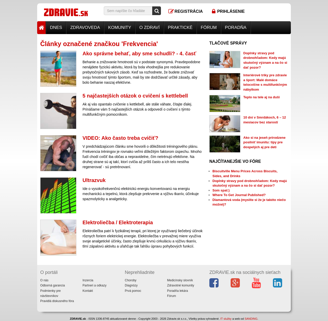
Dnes (56, 27)
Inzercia (88, 280)
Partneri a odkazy (94, 285)
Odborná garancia (52, 285)
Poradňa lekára (177, 291)
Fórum (209, 27)
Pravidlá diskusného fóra (57, 301)
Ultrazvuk (94, 180)
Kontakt (88, 291)
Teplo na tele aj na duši (261, 97)
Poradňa (236, 27)
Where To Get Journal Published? (239, 195)
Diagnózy (131, 285)
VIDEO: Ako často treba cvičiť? (120, 138)
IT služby (226, 318)
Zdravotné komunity (180, 285)
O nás (44, 280)
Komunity (119, 27)
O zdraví (149, 27)
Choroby (130, 280)
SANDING (250, 318)
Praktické (180, 27)
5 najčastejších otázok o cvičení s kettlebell (135, 96)
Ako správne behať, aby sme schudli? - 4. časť (139, 53)
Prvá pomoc (133, 291)
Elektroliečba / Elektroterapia (118, 222)
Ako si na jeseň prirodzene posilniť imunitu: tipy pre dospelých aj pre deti (264, 142)
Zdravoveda (85, 27)
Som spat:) (221, 190)
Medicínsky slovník (180, 280)
